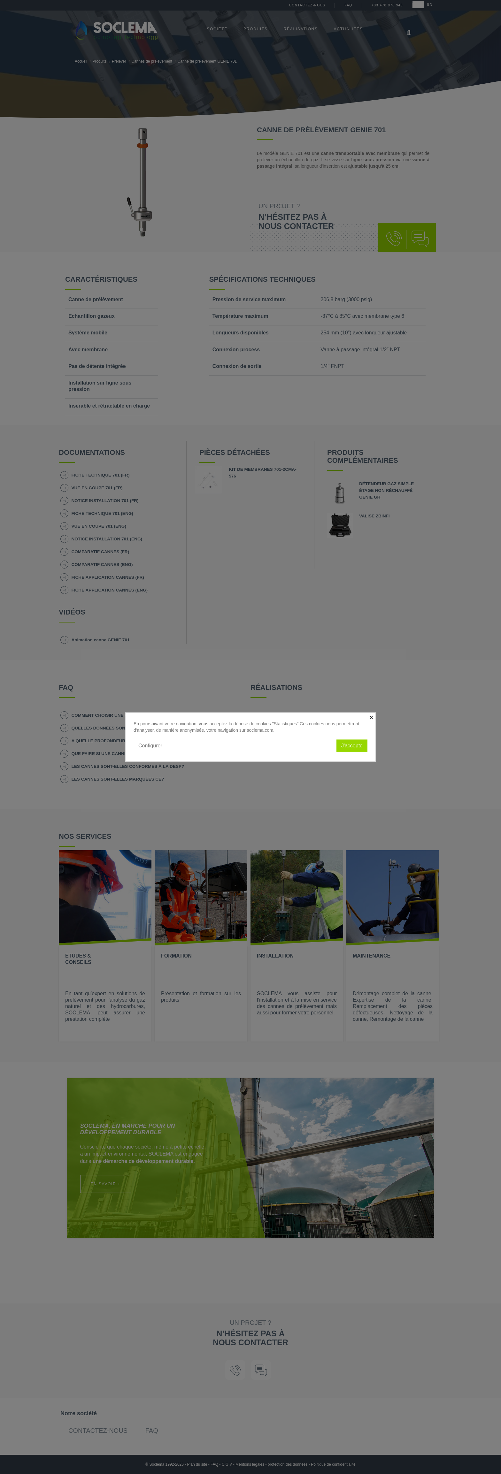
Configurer (150, 745)
